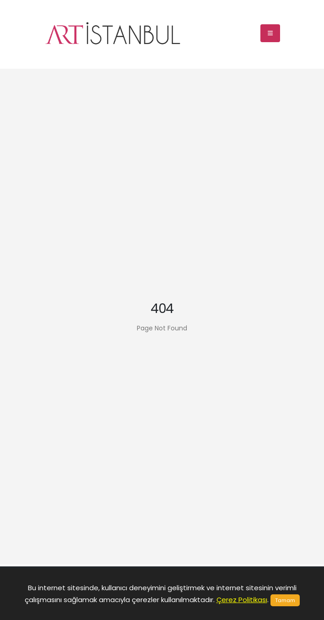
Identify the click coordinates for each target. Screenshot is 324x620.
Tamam (285, 600)
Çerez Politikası (241, 599)
